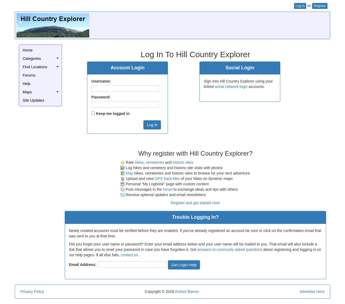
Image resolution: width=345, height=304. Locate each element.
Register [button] (320, 6)
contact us (129, 255)
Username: (101, 81)
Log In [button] (300, 6)
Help (26, 83)
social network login (231, 86)
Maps (27, 92)
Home (28, 50)
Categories (32, 58)
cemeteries (155, 162)
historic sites (182, 162)
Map (129, 173)
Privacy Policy (32, 291)
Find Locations (35, 67)
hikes (139, 162)
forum (167, 189)
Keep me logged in (112, 113)
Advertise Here (312, 291)
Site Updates (33, 100)
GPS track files (167, 178)
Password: (101, 97)
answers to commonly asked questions (229, 249)
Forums (29, 75)
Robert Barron (187, 291)
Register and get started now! (195, 203)
